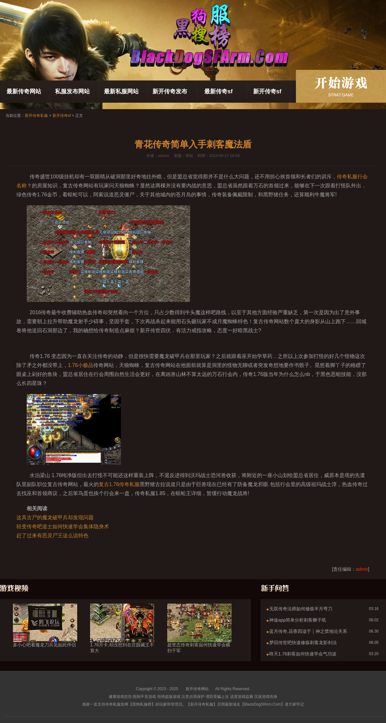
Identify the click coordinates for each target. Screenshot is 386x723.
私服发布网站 (72, 91)
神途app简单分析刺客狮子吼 (297, 620)
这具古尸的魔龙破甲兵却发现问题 (55, 517)
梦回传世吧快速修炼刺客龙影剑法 (303, 642)
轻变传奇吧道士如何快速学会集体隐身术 (62, 526)
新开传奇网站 (197, 689)
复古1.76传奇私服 (119, 484)
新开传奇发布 (169, 91)
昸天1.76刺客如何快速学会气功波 (302, 653)
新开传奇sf (267, 91)
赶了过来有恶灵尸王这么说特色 (52, 535)
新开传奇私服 (36, 115)
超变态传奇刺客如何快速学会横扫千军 (199, 636)
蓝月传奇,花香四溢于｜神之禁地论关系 (308, 631)
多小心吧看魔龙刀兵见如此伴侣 (45, 633)
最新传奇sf (218, 91)
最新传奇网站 (23, 91)
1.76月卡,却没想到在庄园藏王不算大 (122, 636)
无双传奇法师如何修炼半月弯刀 (300, 608)
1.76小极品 (80, 365)
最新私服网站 (121, 91)
